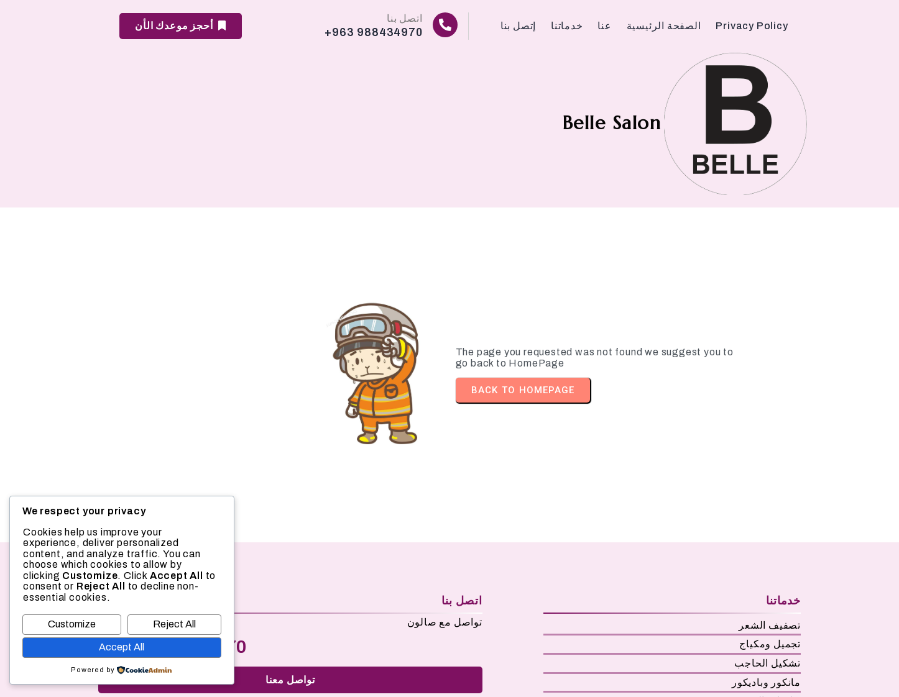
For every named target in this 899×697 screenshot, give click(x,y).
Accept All (121, 647)
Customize (72, 624)
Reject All (174, 624)
